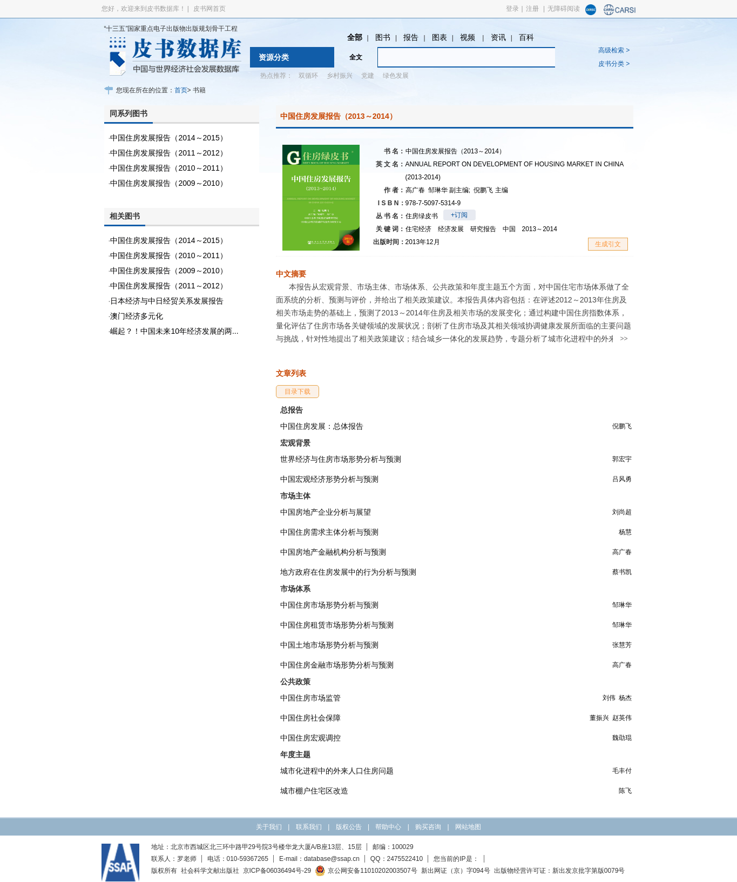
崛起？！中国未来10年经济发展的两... (174, 331)
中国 (509, 229)
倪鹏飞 (491, 190)
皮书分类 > (614, 64)
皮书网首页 (209, 8)
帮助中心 (388, 827)
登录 (512, 8)
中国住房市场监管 (310, 698)
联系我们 (309, 827)
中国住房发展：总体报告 (321, 426)
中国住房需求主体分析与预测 (329, 532)
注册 (532, 8)
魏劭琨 (622, 738)
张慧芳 (622, 645)
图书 (382, 37)
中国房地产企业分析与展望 (325, 512)
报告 (410, 37)
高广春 (415, 190)
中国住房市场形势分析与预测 (329, 605)
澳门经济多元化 (136, 316)
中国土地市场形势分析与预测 (329, 645)
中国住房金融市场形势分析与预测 (337, 665)
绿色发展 (396, 75)
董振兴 (599, 718)
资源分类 (274, 57)
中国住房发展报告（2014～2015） (168, 137)
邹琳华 (449, 190)
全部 (354, 37)
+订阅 (459, 215)
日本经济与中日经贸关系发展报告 (167, 301)
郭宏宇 (622, 459)
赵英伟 (622, 718)
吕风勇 (622, 479)
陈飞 (625, 791)
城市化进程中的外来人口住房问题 (337, 770)
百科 (526, 37)
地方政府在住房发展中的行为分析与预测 (348, 572)
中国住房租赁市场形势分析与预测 (337, 625)
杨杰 (625, 698)
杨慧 (625, 532)
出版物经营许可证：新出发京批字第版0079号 (559, 870)
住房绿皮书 (421, 216)
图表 (439, 37)
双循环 (308, 75)
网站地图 (468, 827)
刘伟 (609, 698)
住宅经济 (418, 229)
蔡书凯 (622, 572)
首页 (180, 90)
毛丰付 (622, 771)
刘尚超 (622, 512)
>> (623, 338)
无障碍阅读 (563, 8)
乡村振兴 (340, 75)
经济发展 (451, 229)
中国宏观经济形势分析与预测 (329, 479)
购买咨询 (428, 827)
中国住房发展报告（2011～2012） (168, 153)
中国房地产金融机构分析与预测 (333, 552)
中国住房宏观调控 (310, 737)
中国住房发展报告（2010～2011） (168, 168)
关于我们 (269, 827)
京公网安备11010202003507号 (366, 870)
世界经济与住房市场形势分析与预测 (340, 459)
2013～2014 (539, 229)
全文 (355, 57)
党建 (367, 75)
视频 (468, 37)
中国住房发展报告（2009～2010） (168, 183)
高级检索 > (614, 50)
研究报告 (483, 229)
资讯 (498, 37)
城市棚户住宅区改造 (314, 790)
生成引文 (608, 244)
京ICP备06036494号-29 (277, 870)
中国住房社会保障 (310, 717)
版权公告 (349, 827)
